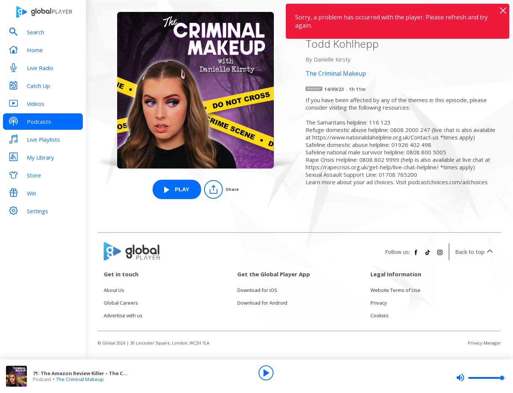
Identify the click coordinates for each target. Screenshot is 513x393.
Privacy (378, 302)
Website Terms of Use (395, 290)
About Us (114, 290)
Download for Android (262, 302)
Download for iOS (257, 290)
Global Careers (121, 302)
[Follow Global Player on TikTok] (428, 255)
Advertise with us (123, 315)
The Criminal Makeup (80, 379)
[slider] (480, 378)
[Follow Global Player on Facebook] (416, 255)
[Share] (221, 189)
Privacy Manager (484, 342)
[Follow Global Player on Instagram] (440, 255)
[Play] (266, 372)
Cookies (379, 315)
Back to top (475, 252)
